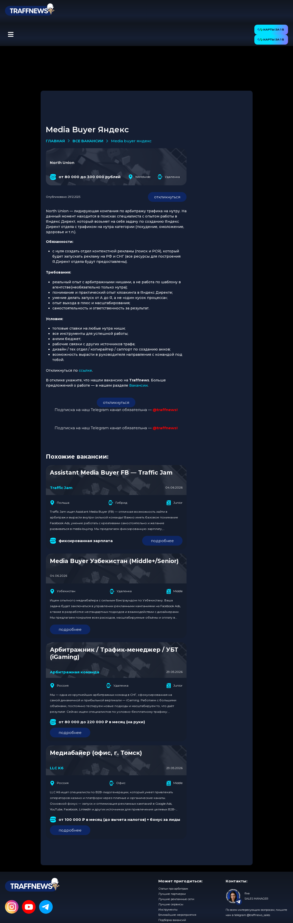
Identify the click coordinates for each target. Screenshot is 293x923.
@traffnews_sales (258, 915)
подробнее (162, 540)
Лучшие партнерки (172, 894)
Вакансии (138, 385)
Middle (174, 591)
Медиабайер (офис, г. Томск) (96, 752)
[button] (10, 35)
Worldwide (139, 176)
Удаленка (169, 176)
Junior (174, 502)
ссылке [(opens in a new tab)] (85, 370)
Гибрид (117, 502)
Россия (59, 685)
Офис (117, 783)
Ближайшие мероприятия (177, 915)
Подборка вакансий (172, 920)
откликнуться (167, 197)
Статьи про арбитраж (173, 888)
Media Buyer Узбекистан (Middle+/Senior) (114, 561)
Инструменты (168, 909)
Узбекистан (62, 591)
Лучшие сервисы (170, 904)
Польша (59, 502)
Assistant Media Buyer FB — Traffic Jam (111, 472)
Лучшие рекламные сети (176, 899)
